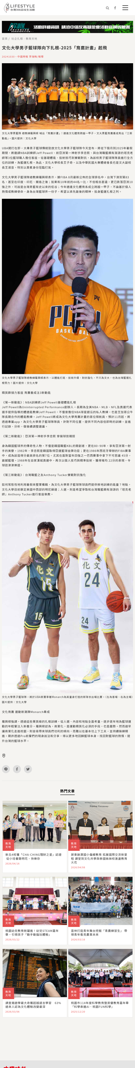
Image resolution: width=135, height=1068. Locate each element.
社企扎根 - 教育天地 (24, 38)
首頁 (5, 38)
